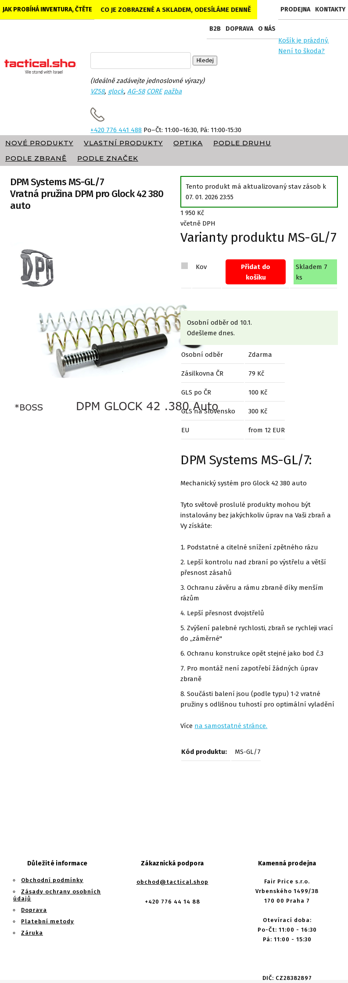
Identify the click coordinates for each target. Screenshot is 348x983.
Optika (188, 143)
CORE (154, 91)
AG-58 (136, 91)
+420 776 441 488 (116, 130)
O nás (267, 28)
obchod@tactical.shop (172, 882)
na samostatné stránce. (230, 726)
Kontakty (330, 9)
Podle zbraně (36, 158)
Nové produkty (39, 143)
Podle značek (107, 158)
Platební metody (47, 921)
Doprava (239, 28)
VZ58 (97, 91)
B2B (215, 28)
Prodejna (295, 9)
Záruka (32, 932)
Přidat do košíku (255, 272)
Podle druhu (242, 143)
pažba (173, 91)
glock (116, 91)
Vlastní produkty (123, 143)
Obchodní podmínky (52, 880)
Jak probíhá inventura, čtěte (47, 9)
